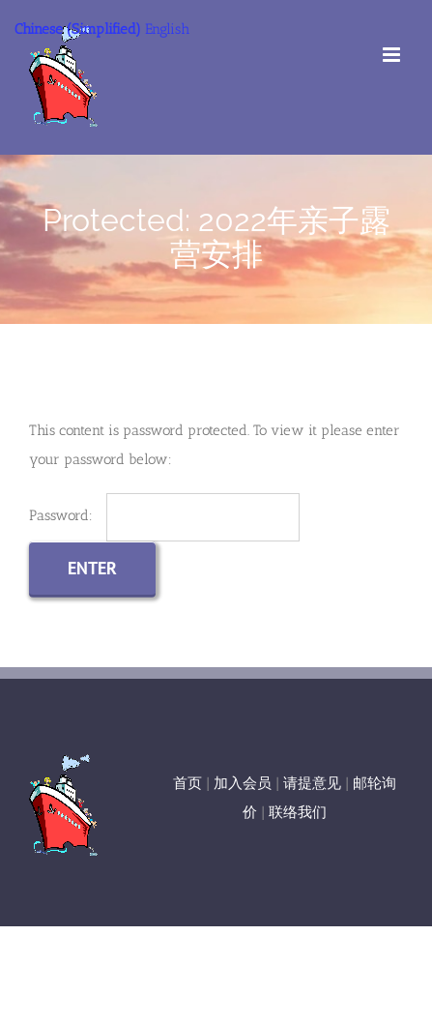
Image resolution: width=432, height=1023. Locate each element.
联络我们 (298, 812)
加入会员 (243, 783)
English (167, 29)
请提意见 (312, 783)
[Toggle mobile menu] (393, 54)
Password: (164, 515)
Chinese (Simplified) (77, 29)
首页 (187, 783)
